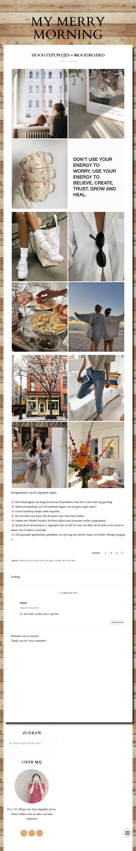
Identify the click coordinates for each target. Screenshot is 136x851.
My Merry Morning (68, 28)
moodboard (47, 561)
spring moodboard (65, 561)
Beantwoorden (117, 622)
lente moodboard (29, 561)
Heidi (23, 603)
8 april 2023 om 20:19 (29, 608)
